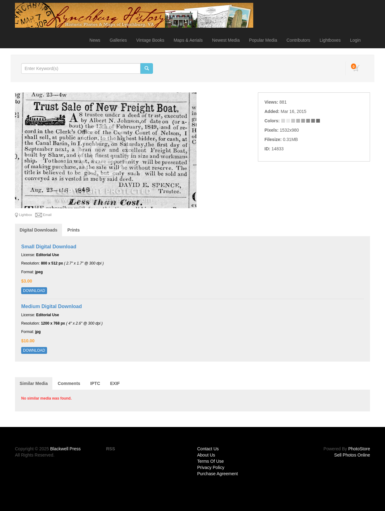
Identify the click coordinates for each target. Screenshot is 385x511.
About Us (206, 454)
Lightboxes (330, 40)
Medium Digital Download (51, 306)
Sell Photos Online (352, 454)
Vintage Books (150, 40)
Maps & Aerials (187, 40)
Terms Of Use (210, 461)
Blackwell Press (65, 448)
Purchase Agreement (217, 473)
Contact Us (208, 448)
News (94, 40)
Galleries (118, 40)
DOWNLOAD (34, 290)
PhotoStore (359, 448)
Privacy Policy (210, 467)
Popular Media (263, 40)
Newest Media (226, 40)
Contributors (298, 40)
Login (355, 40)
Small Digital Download (48, 246)
